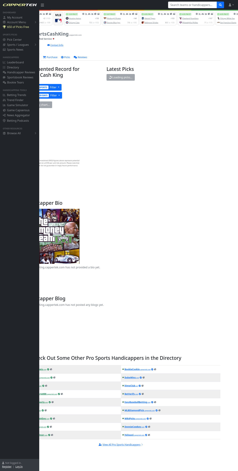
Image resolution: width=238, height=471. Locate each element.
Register (7, 466)
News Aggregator (16, 115)
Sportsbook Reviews (18, 77)
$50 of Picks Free (16, 27)
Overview (50, 57)
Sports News (13, 49)
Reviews (98, 57)
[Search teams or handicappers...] (192, 5)
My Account (12, 17)
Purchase (68, 57)
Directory (11, 67)
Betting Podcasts (16, 120)
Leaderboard (13, 62)
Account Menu (20, 22)
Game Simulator (15, 105)
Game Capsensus (16, 110)
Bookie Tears (13, 82)
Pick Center (12, 40)
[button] (231, 4)
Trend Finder (13, 100)
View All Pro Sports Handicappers (140, 444)
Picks (83, 57)
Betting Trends (14, 95)
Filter (59, 87)
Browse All (20, 133)
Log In (19, 466)
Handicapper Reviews (19, 72)
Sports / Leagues (20, 45)
